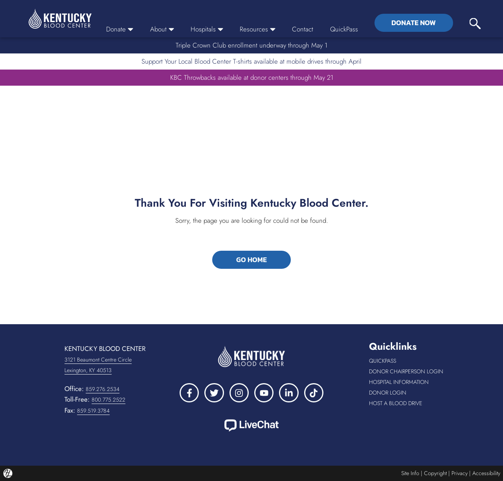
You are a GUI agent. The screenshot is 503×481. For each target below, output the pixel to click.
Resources (257, 29)
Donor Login (408, 392)
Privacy (460, 473)
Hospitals (207, 29)
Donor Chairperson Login (408, 371)
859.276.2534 (102, 389)
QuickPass (344, 29)
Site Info (410, 473)
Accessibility (486, 473)
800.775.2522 (108, 400)
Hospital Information (408, 382)
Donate (119, 29)
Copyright (435, 473)
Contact (302, 29)
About (162, 29)
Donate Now (413, 23)
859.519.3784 (93, 411)
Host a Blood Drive (408, 403)
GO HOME (251, 260)
